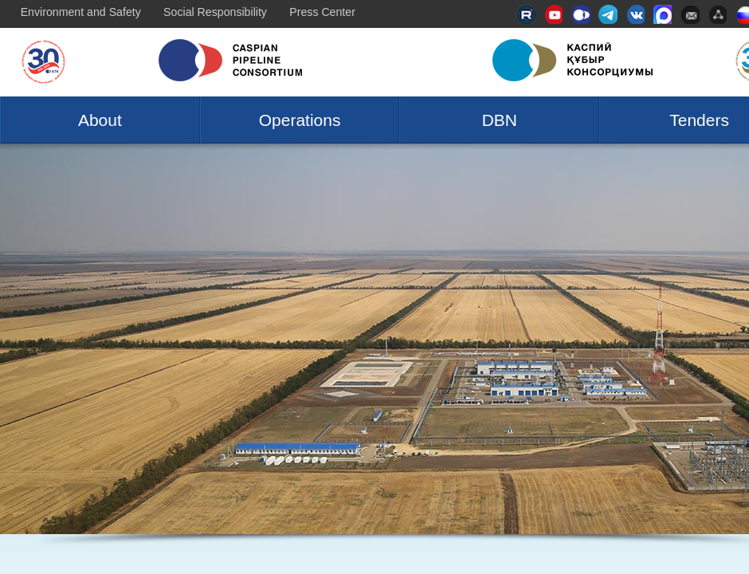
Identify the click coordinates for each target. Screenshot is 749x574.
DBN (499, 120)
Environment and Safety (81, 12)
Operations (300, 120)
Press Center (322, 12)
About (100, 120)
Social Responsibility (215, 12)
